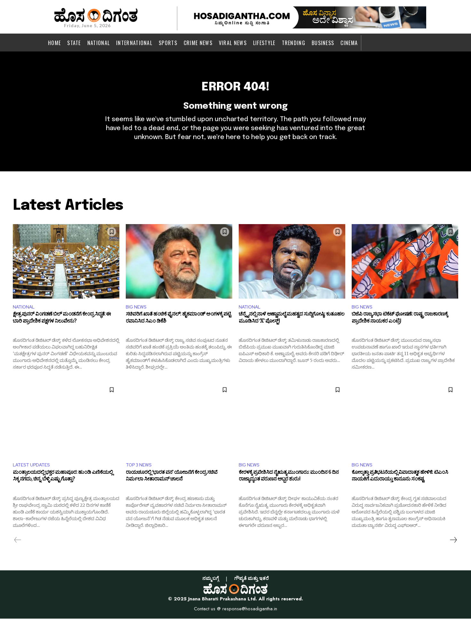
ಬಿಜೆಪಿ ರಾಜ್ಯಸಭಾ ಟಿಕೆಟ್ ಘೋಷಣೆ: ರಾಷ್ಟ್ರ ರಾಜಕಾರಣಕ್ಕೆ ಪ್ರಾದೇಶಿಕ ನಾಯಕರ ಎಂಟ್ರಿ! (400, 332)
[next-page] (453, 554)
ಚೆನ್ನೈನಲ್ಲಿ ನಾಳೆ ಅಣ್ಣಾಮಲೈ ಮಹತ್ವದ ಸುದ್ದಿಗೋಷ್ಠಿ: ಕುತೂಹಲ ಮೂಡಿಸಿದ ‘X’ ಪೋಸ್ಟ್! (291, 332)
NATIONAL (25, 319)
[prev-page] (18, 554)
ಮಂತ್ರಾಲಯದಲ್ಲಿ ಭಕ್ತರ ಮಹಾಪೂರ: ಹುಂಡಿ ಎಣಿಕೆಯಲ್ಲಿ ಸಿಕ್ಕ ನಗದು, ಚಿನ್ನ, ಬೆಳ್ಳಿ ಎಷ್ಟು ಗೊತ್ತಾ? (63, 491)
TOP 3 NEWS (140, 478)
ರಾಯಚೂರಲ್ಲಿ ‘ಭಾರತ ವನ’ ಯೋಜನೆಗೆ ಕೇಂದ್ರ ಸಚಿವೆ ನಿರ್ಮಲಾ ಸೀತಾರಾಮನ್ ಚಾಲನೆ (171, 491)
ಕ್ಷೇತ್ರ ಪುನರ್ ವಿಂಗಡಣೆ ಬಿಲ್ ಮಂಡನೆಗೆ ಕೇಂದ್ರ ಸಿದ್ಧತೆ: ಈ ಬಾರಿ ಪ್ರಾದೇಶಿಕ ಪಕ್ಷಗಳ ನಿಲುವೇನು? (62, 332)
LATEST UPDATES (34, 478)
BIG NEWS (137, 319)
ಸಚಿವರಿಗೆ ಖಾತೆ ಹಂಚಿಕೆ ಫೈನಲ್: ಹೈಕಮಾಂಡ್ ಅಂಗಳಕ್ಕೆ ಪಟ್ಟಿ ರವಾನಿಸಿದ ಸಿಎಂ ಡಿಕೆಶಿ (178, 332)
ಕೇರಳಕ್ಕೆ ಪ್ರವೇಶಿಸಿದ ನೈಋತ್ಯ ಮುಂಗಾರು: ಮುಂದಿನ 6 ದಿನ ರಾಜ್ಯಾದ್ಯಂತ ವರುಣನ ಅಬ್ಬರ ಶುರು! (289, 491)
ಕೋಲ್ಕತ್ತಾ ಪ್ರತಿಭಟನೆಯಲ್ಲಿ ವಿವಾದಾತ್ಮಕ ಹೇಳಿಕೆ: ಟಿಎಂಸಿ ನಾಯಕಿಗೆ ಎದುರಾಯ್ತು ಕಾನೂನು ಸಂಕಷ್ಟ (400, 491)
